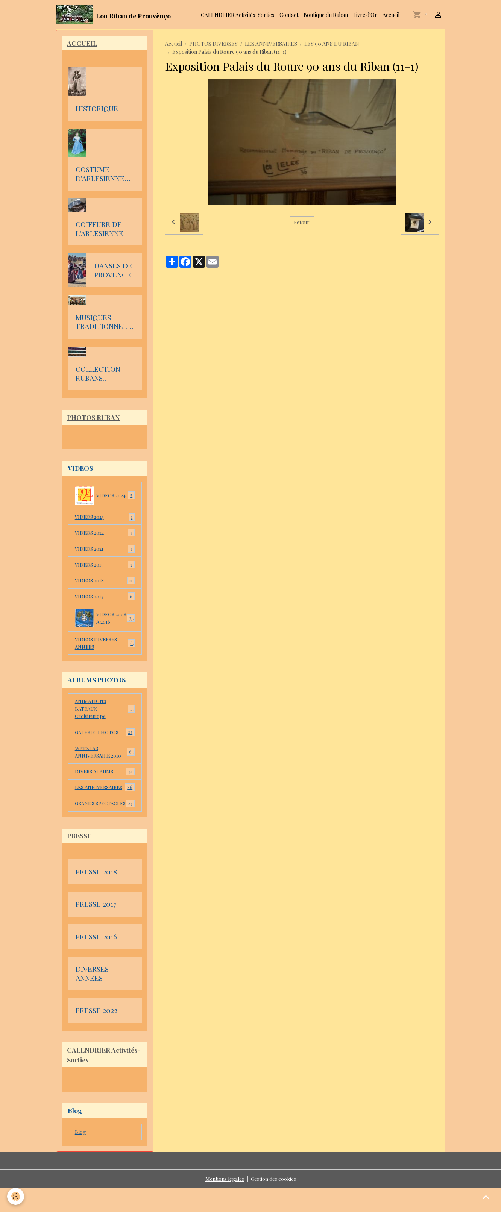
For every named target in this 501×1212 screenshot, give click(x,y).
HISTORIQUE (97, 109)
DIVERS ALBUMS (105, 777)
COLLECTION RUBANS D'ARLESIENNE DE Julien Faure (102, 374)
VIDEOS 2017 (105, 599)
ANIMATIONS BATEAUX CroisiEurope (105, 712)
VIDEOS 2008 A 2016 (105, 620)
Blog (80, 1155)
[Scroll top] (486, 1197)
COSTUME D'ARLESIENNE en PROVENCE (100, 174)
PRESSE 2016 (96, 959)
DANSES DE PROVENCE (113, 271)
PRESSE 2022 (96, 1033)
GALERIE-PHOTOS (105, 737)
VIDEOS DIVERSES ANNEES (105, 646)
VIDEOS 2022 (105, 534)
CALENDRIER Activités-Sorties (237, 14)
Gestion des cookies (273, 1202)
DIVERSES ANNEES (92, 996)
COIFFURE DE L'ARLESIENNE (99, 229)
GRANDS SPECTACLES (105, 821)
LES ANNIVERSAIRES (271, 43)
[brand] (113, 14)
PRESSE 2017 (96, 927)
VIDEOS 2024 (105, 496)
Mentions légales (224, 1202)
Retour (301, 222)
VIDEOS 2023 (105, 518)
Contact (288, 14)
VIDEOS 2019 (105, 567)
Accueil (391, 14)
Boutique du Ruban (326, 14)
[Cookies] (16, 1196)
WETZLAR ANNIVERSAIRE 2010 (105, 756)
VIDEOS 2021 (105, 550)
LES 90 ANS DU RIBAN (331, 43)
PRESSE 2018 (96, 894)
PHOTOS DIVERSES (213, 43)
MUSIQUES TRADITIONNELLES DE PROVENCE (103, 323)
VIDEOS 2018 (105, 583)
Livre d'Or (365, 14)
